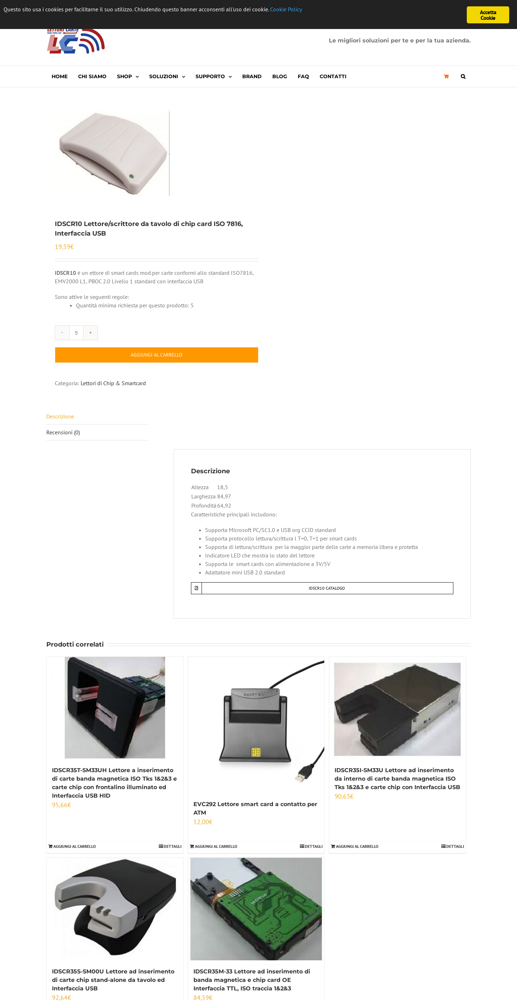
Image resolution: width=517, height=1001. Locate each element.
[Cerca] (463, 76)
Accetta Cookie (488, 14)
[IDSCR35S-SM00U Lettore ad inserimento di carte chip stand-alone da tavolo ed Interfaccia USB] (115, 909)
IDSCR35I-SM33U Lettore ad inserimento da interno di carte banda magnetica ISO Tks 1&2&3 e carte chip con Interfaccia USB (397, 779)
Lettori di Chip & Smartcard (113, 383)
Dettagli (172, 846)
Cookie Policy (308, 9)
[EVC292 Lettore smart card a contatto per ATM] (256, 725)
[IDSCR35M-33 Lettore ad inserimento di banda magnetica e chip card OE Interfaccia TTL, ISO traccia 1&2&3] (256, 909)
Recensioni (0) (63, 432)
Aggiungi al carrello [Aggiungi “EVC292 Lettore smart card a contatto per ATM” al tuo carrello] (216, 846)
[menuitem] (59, 76)
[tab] (97, 416)
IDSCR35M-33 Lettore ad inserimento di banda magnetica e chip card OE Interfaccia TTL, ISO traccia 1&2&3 (251, 980)
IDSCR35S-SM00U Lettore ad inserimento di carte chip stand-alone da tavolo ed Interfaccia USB (113, 980)
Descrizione (60, 416)
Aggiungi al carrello (156, 355)
